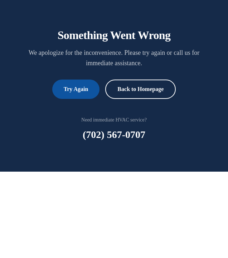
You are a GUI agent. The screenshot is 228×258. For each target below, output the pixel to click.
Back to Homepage (140, 89)
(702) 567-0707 (114, 134)
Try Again (76, 89)
